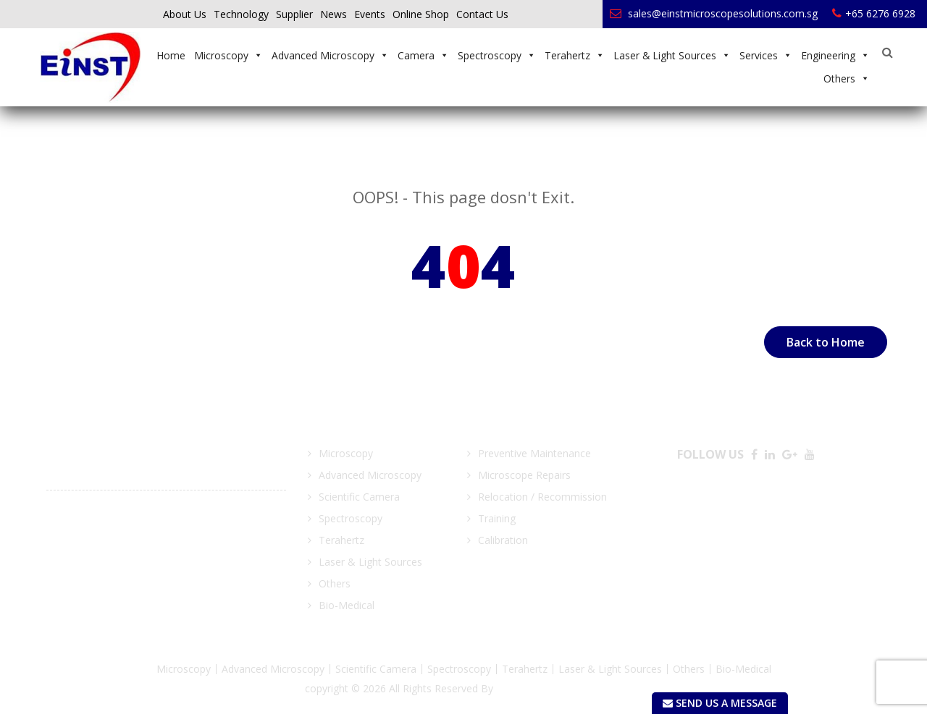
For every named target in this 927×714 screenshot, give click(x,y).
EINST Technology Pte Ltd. (559, 688)
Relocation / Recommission (542, 496)
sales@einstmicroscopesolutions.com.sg (714, 13)
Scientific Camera (359, 496)
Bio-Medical (346, 605)
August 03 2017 (85, 504)
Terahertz (575, 55)
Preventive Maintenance (534, 453)
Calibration (503, 540)
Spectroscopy (497, 55)
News (333, 14)
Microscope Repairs (524, 475)
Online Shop (421, 14)
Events (369, 14)
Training (497, 518)
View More (77, 559)
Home (170, 55)
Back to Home (826, 342)
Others (846, 78)
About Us (184, 14)
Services (765, 55)
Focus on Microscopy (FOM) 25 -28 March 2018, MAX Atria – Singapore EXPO (165, 471)
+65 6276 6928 (873, 13)
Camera (423, 55)
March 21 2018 (82, 449)
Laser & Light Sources (672, 55)
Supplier (294, 14)
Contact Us (482, 14)
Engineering (835, 55)
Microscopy (228, 55)
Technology (241, 14)
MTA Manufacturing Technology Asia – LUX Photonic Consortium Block (159, 526)
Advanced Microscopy (330, 55)
